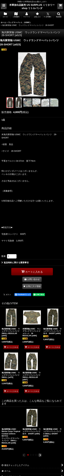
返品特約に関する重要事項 (15, 262)
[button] (4, 6)
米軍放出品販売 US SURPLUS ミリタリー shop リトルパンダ (32, 6)
